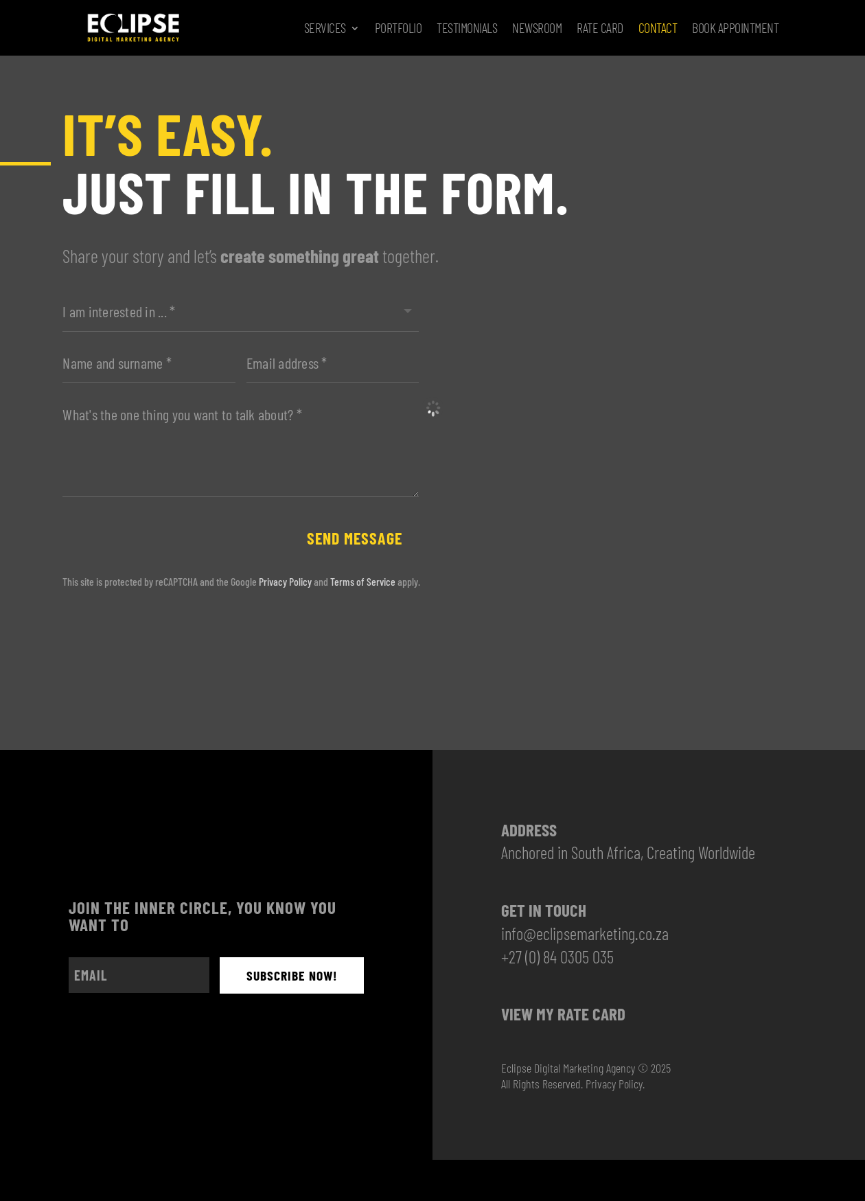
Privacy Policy (285, 582)
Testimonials (467, 27)
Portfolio (398, 27)
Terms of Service (362, 582)
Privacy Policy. (615, 1085)
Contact (658, 27)
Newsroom (537, 27)
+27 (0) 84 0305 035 (557, 958)
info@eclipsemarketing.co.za (585, 934)
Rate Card (600, 27)
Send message (351, 539)
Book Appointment (735, 27)
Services (325, 27)
